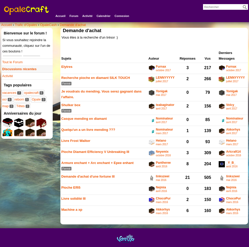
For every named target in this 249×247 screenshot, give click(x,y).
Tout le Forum (12, 62)
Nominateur (164, 118)
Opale (38, 99)
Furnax (161, 66)
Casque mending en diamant (84, 119)
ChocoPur (163, 198)
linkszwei (163, 176)
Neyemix (162, 151)
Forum (73, 15)
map (7, 106)
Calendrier (103, 15)
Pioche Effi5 (70, 187)
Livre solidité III (73, 198)
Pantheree (163, 162)
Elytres (66, 67)
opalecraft (33, 93)
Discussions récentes (19, 69)
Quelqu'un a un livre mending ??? (88, 130)
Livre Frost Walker (75, 141)
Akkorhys (233, 129)
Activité (87, 15)
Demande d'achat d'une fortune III (88, 176)
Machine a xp (71, 210)
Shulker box (70, 105)
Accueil (61, 15)
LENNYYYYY (165, 77)
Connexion (122, 15)
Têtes (23, 106)
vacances (11, 93)
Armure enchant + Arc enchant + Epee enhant (97, 163)
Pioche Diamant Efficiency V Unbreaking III (95, 152)
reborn (21, 99)
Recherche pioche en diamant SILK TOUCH (95, 78)
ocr (7, 99)
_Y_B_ (231, 162)
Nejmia (161, 187)
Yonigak (162, 91)
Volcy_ (231, 105)
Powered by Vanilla (126, 238)
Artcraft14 (233, 151)
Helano (161, 140)
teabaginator (165, 105)
